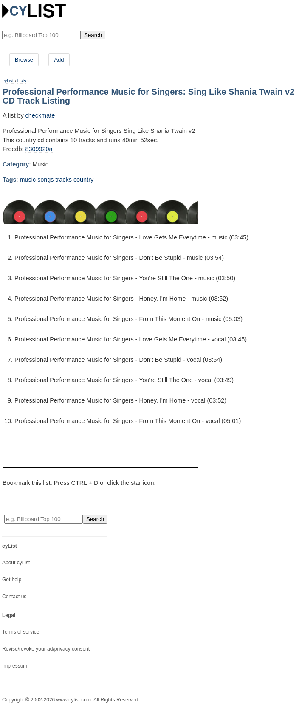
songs (45, 179)
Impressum (14, 666)
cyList (8, 81)
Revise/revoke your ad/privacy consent (46, 649)
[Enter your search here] (41, 35)
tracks (64, 179)
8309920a (39, 149)
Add (59, 59)
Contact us (14, 597)
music (28, 179)
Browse (24, 59)
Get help (11, 580)
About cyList (16, 563)
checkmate (40, 115)
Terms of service (20, 632)
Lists (21, 81)
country (83, 179)
